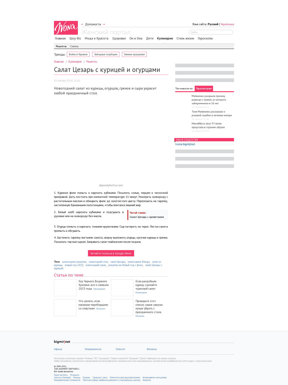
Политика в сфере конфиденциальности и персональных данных (112, 380)
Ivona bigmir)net (185, 144)
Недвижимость (93, 349)
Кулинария (165, 38)
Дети (149, 38)
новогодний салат (96, 265)
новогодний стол (98, 261)
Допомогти (93, 24)
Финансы (152, 349)
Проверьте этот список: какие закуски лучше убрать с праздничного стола (149, 306)
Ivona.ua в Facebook (62, 377)
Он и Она (135, 38)
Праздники (99, 288)
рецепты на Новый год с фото (125, 265)
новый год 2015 (74, 265)
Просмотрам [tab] (204, 88)
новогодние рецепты (74, 261)
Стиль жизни (185, 38)
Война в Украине (78, 54)
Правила (86, 377)
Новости (120, 349)
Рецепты (61, 46)
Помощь (76, 377)
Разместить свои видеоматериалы (125, 377)
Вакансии (147, 380)
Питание (100, 308)
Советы (74, 46)
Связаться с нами (99, 377)
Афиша (58, 349)
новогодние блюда (139, 261)
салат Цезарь (117, 261)
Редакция (74, 375)
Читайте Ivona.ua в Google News (111, 253)
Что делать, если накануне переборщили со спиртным (93, 304)
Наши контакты (61, 375)
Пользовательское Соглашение (67, 380)
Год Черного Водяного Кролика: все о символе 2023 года (94, 284)
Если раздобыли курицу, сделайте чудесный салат (146, 284)
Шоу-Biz (75, 38)
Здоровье (119, 38)
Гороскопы (205, 38)
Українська (227, 24)
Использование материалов (154, 377)
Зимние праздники (134, 54)
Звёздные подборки (105, 54)
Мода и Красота (96, 38)
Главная (60, 38)
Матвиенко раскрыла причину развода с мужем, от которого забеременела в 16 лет (209, 99)
